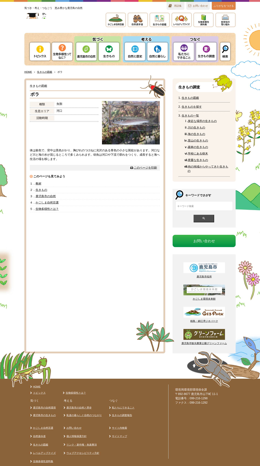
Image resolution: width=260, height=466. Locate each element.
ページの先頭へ (178, 367)
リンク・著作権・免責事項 (81, 437)
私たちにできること (122, 407)
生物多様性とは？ (75, 392)
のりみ (225, 20)
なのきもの (202, 121)
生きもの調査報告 (121, 413)
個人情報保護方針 (76, 430)
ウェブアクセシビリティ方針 (82, 443)
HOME (28, 71)
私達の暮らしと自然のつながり (83, 413)
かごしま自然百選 (42, 424)
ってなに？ (62, 51)
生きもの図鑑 (39, 437)
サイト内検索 (118, 424)
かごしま (116, 20)
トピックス (40, 51)
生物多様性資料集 (42, 449)
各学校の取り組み (42, 456)
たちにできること (184, 51)
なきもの (198, 160)
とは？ (47, 208)
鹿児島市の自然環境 (43, 407)
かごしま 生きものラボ (61, 23)
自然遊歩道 (38, 430)
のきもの (196, 134)
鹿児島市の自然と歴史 (78, 407)
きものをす (192, 106)
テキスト (203, 20)
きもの (160, 20)
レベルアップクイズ (182, 20)
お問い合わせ (73, 424)
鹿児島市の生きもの (43, 413)
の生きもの (196, 127)
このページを (145, 167)
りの (86, 51)
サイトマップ (118, 430)
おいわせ (200, 5)
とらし (157, 51)
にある (198, 153)
